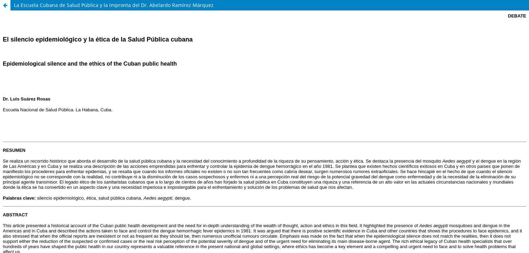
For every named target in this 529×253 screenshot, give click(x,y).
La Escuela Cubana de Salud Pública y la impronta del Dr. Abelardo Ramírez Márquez (114, 5)
